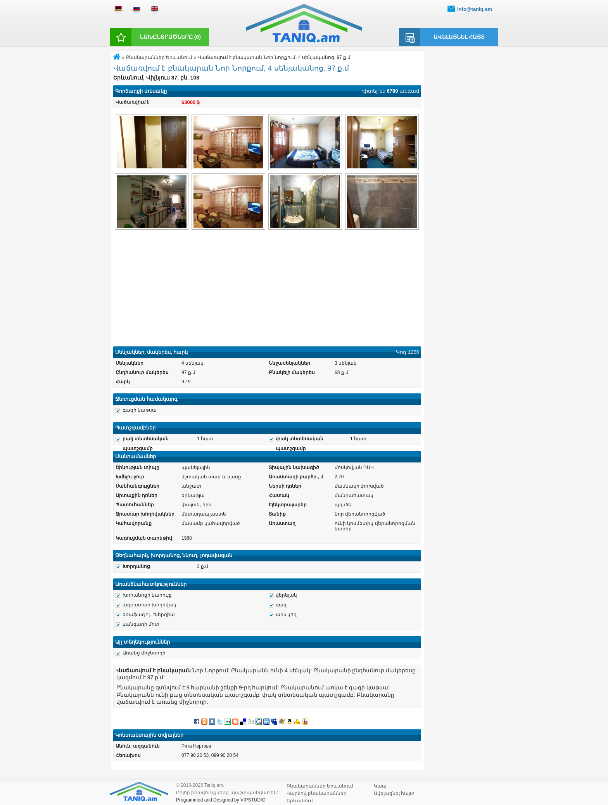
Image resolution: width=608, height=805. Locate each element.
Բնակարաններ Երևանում (159, 57)
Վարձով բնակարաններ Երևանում (317, 794)
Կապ (380, 786)
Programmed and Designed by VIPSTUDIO (221, 800)
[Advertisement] (267, 289)
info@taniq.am (474, 9)
